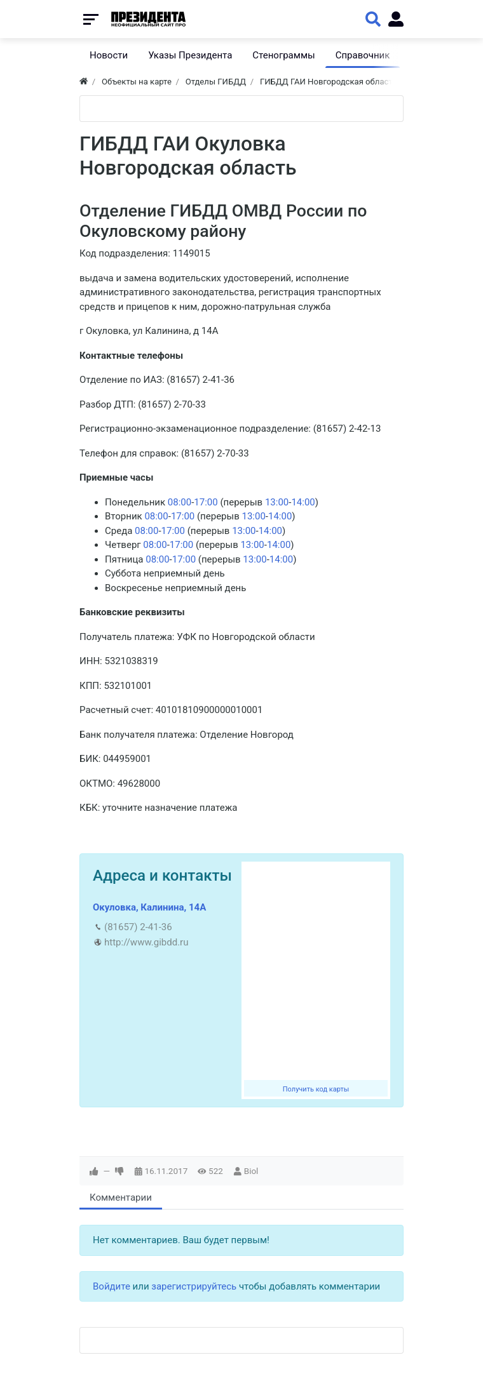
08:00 (179, 502)
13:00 (277, 502)
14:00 (303, 502)
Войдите (111, 1286)
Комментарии (121, 1197)
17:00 (205, 502)
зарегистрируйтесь (193, 1286)
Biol (251, 1171)
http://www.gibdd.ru (146, 942)
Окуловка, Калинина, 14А (149, 907)
